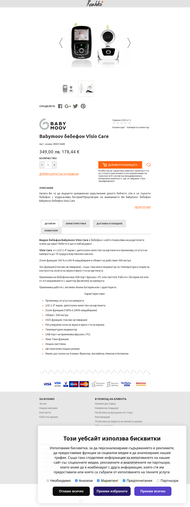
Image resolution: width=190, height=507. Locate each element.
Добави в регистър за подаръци (59, 173)
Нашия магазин (48, 408)
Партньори (167, 480)
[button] (54, 165)
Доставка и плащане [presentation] (109, 223)
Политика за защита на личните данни (118, 421)
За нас (43, 403)
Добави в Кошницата (122, 164)
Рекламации (102, 416)
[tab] (50, 223)
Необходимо (59, 480)
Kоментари (118, 127)
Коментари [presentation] (51, 231)
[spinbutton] (48, 165)
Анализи (84, 480)
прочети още (143, 206)
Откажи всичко (71, 491)
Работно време (48, 416)
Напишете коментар (138, 127)
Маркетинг (107, 480)
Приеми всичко (153, 491)
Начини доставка (105, 403)
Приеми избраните (112, 491)
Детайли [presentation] (50, 223)
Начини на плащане (107, 408)
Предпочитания (137, 480)
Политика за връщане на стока (113, 412)
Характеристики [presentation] (76, 223)
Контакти (45, 412)
